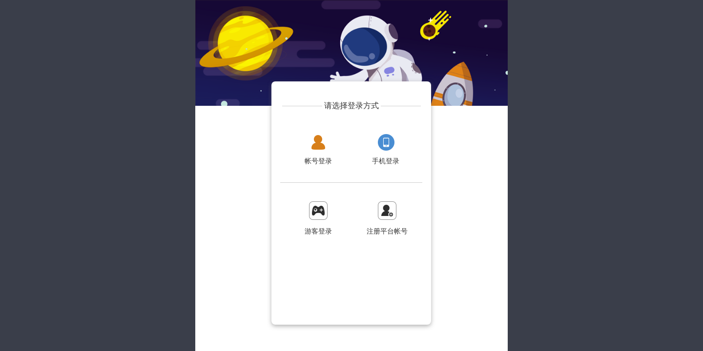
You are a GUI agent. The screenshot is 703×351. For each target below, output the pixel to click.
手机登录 (385, 161)
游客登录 (318, 231)
